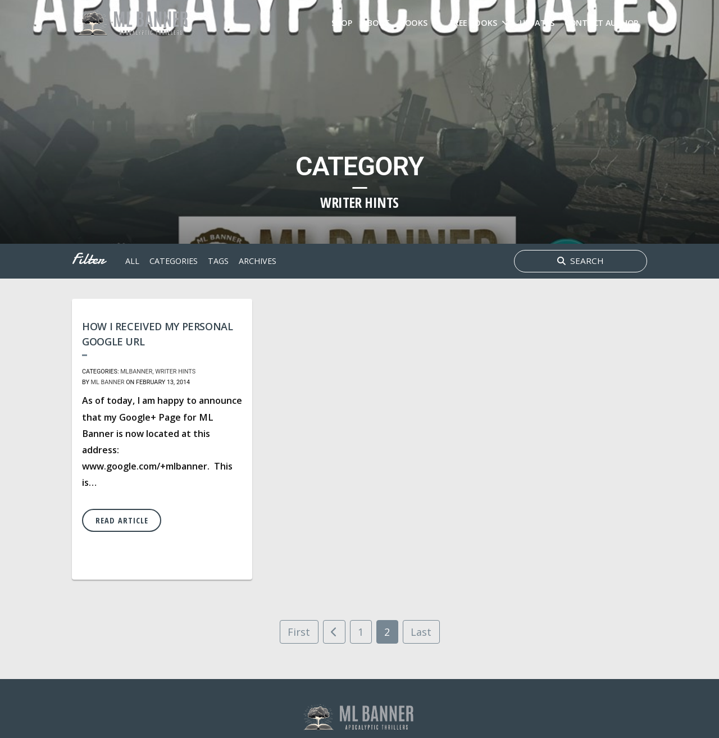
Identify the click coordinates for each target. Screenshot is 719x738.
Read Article (121, 520)
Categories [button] (173, 261)
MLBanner (136, 371)
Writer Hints (175, 371)
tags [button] (218, 261)
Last (421, 632)
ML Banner (108, 382)
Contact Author (602, 22)
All (132, 261)
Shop (341, 22)
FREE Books (473, 22)
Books (413, 22)
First (299, 632)
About (376, 22)
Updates (537, 22)
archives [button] (257, 261)
